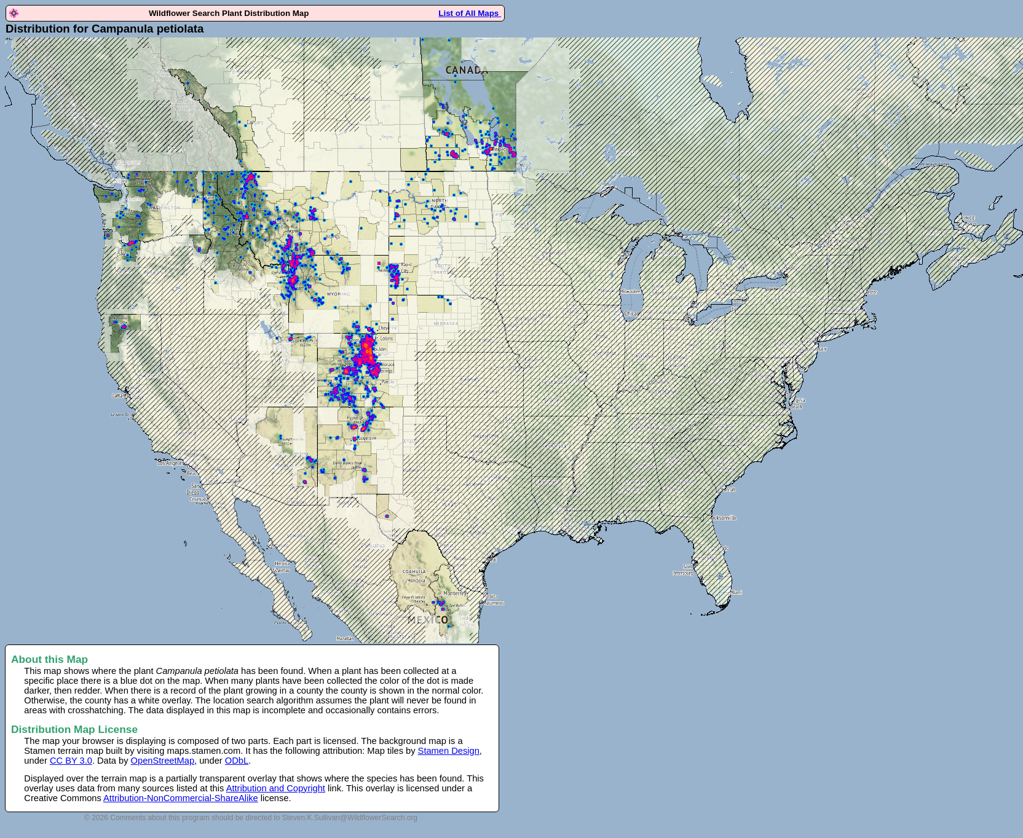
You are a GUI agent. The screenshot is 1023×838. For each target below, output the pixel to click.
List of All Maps (469, 13)
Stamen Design (449, 751)
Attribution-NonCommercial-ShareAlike (180, 798)
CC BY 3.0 (71, 761)
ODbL (236, 761)
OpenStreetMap (162, 761)
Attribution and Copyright (275, 788)
